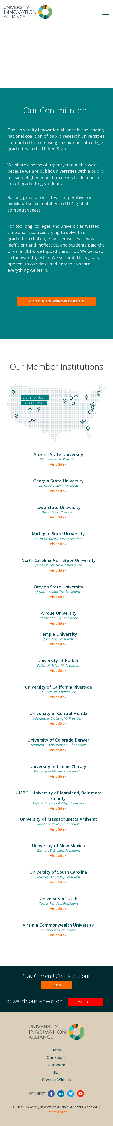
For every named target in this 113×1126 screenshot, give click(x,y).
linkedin (60, 1093)
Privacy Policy (56, 1112)
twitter (70, 1093)
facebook (51, 1093)
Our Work (56, 1065)
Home (56, 1050)
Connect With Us (56, 1079)
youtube (80, 1093)
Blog (56, 985)
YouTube (85, 1002)
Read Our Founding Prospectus (57, 301)
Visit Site (57, 464)
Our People (56, 1057)
